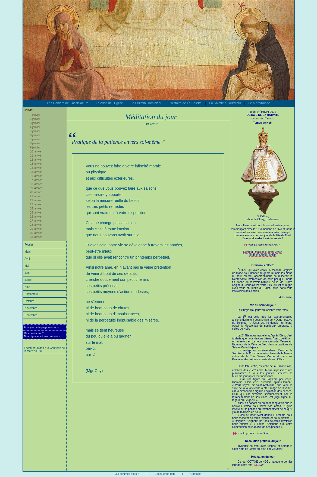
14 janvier (36, 167)
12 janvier (36, 159)
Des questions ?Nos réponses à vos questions (42, 335)
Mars (28, 251)
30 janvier (36, 232)
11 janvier (36, 155)
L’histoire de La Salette (185, 103)
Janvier (29, 110)
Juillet (28, 279)
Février (29, 244)
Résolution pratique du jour (263, 441)
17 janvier (36, 180)
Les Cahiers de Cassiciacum (67, 103)
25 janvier (36, 212)
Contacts (195, 473)
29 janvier (36, 228)
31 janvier (36, 237)
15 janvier (36, 171)
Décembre (31, 315)
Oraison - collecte (263, 265)
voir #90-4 (265, 244)
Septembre (31, 293)
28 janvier (36, 224)
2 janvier (35, 118)
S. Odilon (262, 216)
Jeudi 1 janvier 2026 (263, 111)
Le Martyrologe (259, 103)
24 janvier (36, 208)
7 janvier (35, 139)
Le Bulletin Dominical (146, 103)
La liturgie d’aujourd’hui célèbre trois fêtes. (262, 368)
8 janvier (35, 143)
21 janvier (36, 196)
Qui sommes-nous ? (127, 473)
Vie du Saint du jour (263, 305)
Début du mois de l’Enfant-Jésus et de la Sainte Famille (263, 253)
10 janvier (36, 151)
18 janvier (36, 184)
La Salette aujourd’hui (225, 103)
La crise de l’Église (109, 103)
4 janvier (35, 127)
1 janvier (35, 114)
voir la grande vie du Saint (253, 433)
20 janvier (36, 192)
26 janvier (36, 216)
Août (27, 286)
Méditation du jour (263, 456)
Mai (27, 265)
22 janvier (36, 200)
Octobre (29, 301)
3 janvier (35, 123)
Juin (27, 272)
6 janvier (35, 135)
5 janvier (35, 131)
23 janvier (36, 204)
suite (261, 464)
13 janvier (36, 163)
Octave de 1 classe (263, 118)
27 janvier (36, 220)
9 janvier (35, 147)
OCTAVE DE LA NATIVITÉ (262, 114)
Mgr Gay (94, 370)
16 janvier (36, 175)
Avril (27, 258)
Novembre (31, 308)
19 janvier (36, 188)
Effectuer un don (165, 473)
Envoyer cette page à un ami (41, 327)
